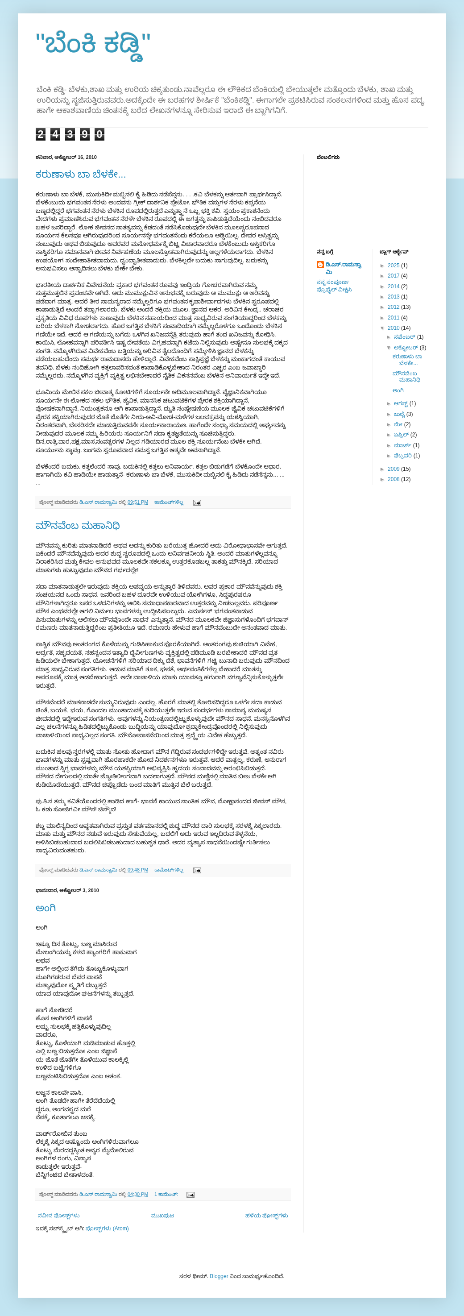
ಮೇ (399, 424)
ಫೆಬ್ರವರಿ (403, 456)
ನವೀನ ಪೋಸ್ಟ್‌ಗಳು (58, 1215)
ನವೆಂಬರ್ (405, 337)
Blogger (219, 1276)
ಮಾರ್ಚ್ (403, 445)
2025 (394, 265)
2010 (394, 328)
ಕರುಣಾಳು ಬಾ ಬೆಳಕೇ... (81, 174)
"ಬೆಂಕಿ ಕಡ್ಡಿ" (93, 43)
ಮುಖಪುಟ (162, 1215)
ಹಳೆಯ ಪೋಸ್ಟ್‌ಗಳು (266, 1215)
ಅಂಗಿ (46, 907)
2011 (394, 318)
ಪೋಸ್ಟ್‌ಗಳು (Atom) (107, 1228)
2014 (394, 286)
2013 (394, 297)
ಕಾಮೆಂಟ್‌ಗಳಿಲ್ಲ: (170, 502)
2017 (394, 276)
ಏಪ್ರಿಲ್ (402, 435)
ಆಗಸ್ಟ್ (401, 403)
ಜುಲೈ (400, 414)
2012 (394, 307)
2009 (394, 469)
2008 (394, 479)
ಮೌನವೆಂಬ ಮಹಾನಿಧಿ (78, 525)
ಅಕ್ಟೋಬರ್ (406, 348)
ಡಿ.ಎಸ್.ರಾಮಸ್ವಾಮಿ (343, 268)
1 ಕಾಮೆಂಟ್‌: (166, 1194)
